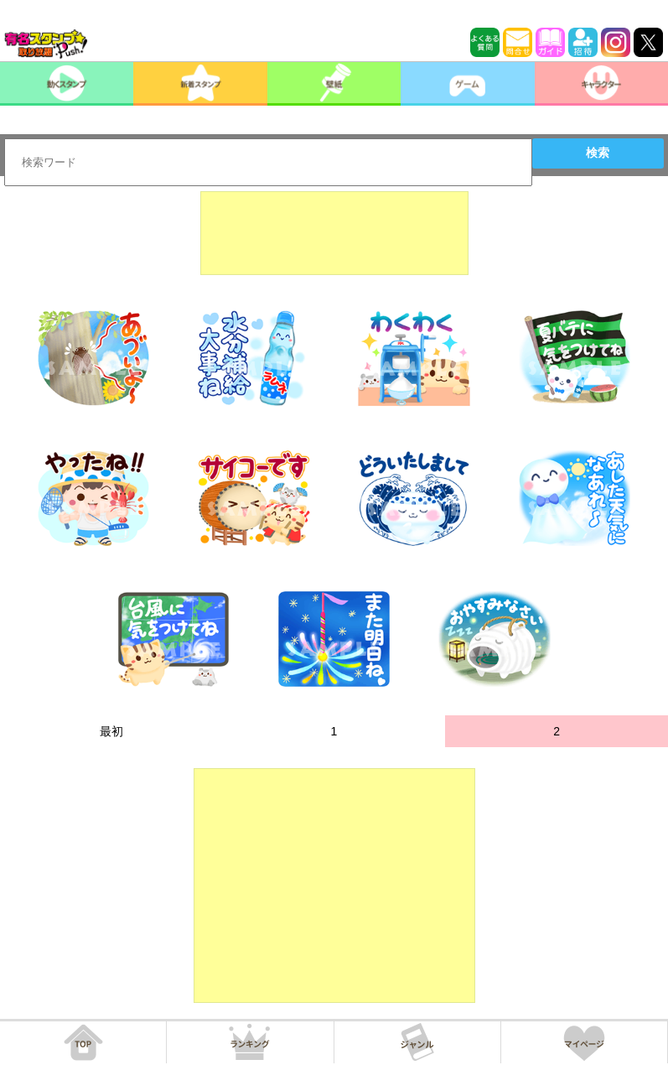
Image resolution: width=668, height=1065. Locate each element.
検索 (597, 152)
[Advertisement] (334, 233)
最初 (111, 731)
